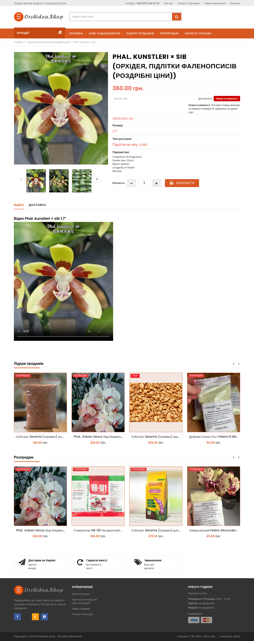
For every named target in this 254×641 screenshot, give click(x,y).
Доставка (37, 205)
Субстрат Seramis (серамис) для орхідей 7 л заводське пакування (156, 530)
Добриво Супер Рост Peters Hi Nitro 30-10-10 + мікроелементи (214, 437)
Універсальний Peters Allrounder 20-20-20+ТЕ (214, 530)
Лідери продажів (81, 608)
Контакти (235, 3)
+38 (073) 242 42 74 (147, 3)
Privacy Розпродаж (82, 614)
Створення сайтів (229, 636)
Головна (18, 42)
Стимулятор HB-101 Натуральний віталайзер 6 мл (99, 530)
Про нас (168, 3)
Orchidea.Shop (46, 636)
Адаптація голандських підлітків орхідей (84, 601)
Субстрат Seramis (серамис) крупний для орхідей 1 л (156, 437)
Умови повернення (215, 3)
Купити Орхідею (81, 594)
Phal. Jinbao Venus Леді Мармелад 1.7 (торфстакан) (99, 437)
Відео (19, 205)
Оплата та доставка (189, 3)
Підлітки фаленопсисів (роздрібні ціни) (48, 42)
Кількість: (119, 183)
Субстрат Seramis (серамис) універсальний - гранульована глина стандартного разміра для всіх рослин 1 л (41, 437)
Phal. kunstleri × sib (84, 42)
